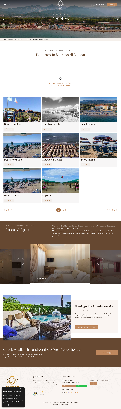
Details (9, 129)
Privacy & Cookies (48, 402)
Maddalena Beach (52, 159)
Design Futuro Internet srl (60, 404)
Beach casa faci (89, 124)
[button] (13, 405)
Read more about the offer (87, 327)
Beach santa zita (13, 159)
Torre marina (88, 159)
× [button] (22, 389)
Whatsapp (81, 385)
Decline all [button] (18, 401)
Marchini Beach (51, 124)
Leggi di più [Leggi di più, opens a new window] (14, 398)
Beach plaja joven (13, 124)
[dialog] (13, 397)
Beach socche (11, 195)
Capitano (47, 195)
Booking (112, 4)
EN (9, 4)
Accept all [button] (8, 401)
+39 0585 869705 (69, 385)
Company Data (58, 402)
